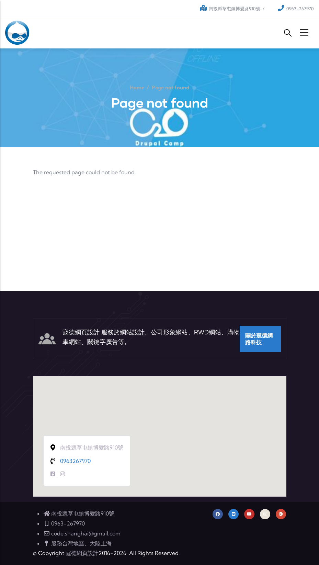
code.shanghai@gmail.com (82, 533)
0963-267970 (300, 8)
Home (137, 87)
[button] (159, 430)
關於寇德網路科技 (259, 339)
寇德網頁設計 (82, 553)
